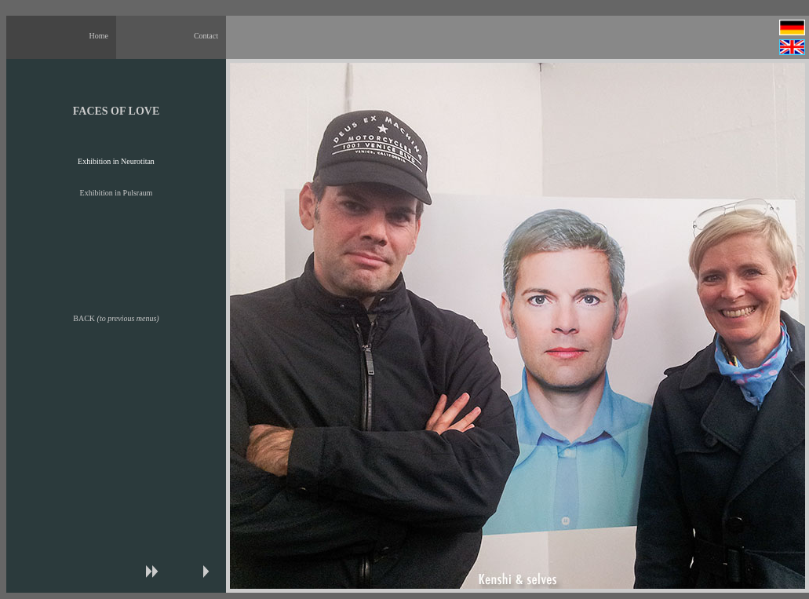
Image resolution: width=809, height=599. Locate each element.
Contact (206, 35)
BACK (116, 318)
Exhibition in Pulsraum (116, 192)
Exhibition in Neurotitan (116, 161)
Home (98, 35)
